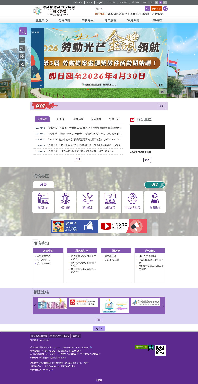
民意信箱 (111, 2)
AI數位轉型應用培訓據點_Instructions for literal (107, 89)
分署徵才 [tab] (96, 119)
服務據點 (41, 243)
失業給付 (144, 13)
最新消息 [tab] (42, 119)
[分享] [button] (165, 8)
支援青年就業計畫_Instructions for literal (100, 89)
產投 (110, 13)
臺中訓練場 (110, 256)
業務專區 (88, 20)
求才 (127, 13)
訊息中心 (42, 20)
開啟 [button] (98, 328)
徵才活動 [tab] (78, 119)
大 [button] (165, 2)
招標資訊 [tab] (114, 119)
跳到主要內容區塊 (1, 1)
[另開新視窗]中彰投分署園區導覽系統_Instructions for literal (95, 89)
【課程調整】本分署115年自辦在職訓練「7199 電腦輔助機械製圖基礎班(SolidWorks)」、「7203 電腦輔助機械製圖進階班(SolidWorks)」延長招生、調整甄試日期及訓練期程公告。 (79, 128)
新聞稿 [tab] (60, 119)
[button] (23, 31)
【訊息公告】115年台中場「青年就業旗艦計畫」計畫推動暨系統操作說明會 (77, 145)
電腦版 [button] (99, 380)
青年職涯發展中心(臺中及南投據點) (151, 267)
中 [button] (160, 2)
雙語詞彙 (135, 2)
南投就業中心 (43, 256)
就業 (116, 13)
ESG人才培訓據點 (148, 256)
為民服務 (110, 20)
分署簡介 (65, 20)
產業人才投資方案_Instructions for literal (110, 89)
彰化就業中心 (43, 260)
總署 (154, 185)
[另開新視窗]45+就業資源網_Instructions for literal (115, 89)
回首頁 (89, 2)
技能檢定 (134, 13)
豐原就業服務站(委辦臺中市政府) (83, 257)
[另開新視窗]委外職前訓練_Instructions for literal (112, 89)
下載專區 (156, 20)
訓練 (121, 13)
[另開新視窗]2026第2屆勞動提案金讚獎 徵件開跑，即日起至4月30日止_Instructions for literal (85, 89)
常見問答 (123, 2)
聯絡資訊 (76, 336)
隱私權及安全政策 (39, 336)
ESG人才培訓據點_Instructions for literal (93, 89)
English (100, 2)
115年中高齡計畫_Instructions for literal (90, 89)
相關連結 (41, 292)
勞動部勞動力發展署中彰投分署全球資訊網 (54, 11)
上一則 (35, 306)
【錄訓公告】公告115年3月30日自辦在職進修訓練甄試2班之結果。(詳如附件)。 (79, 134)
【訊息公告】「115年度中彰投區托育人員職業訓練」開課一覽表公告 (74, 151)
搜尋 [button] (147, 8)
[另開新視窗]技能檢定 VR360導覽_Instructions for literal (117, 89)
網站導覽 (78, 2)
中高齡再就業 (156, 13)
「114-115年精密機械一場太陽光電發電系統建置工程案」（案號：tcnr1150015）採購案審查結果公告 (79, 139)
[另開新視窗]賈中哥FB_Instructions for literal (103, 89)
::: (73, 2)
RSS (145, 2)
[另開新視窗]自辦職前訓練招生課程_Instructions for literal (83, 89)
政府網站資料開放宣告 (59, 336)
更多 (163, 91)
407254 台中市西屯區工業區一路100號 (73, 347)
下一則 (163, 306)
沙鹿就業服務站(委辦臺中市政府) (83, 270)
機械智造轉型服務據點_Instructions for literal (105, 89)
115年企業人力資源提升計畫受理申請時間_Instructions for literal (88, 89)
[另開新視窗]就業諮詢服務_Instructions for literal (98, 89)
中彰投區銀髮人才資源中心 (151, 261)
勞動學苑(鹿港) (112, 260)
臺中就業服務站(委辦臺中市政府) (83, 264)
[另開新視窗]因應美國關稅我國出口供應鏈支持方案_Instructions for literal (80, 89)
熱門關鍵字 (100, 13)
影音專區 (144, 119)
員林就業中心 (43, 263)
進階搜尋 (156, 9)
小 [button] (156, 2)
